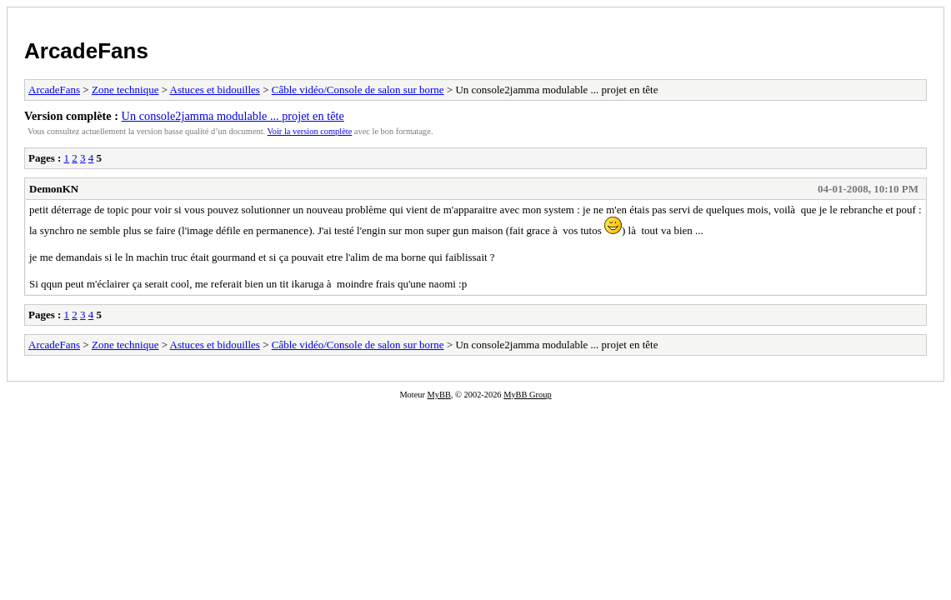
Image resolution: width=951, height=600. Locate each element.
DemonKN (53, 188)
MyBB (439, 394)
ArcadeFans (86, 50)
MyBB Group (527, 394)
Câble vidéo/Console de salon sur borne (358, 89)
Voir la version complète (310, 131)
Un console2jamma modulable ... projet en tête (233, 115)
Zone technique (125, 89)
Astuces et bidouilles (215, 89)
